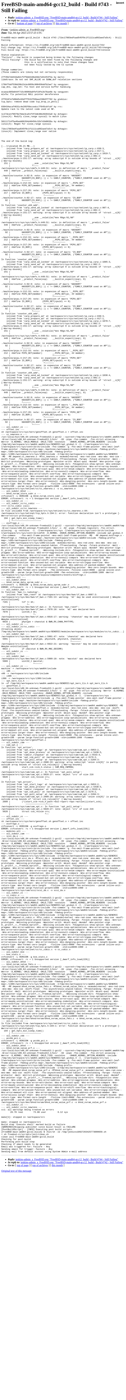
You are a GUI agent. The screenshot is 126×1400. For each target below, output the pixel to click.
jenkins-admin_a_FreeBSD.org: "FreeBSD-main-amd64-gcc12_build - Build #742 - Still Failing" (72, 20)
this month (61, 23)
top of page (23, 1388)
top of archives (44, 23)
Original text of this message (16, 1394)
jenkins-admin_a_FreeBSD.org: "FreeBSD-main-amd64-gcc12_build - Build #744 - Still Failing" (67, 17)
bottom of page (25, 23)
